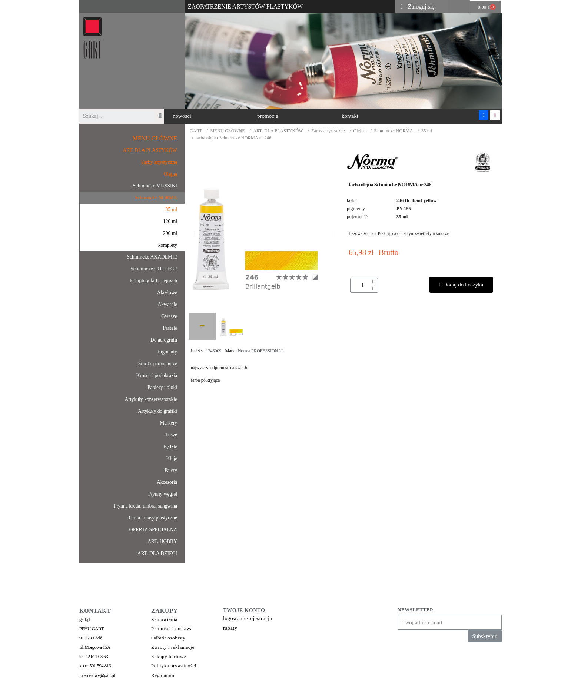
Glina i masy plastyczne (153, 518)
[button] (182, 116)
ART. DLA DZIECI (157, 553)
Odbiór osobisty (168, 638)
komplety (167, 245)
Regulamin (162, 675)
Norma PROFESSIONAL (261, 350)
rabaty (230, 628)
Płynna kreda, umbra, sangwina (145, 506)
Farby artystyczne (328, 131)
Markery (168, 423)
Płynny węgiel (162, 494)
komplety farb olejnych (153, 280)
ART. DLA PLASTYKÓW (278, 131)
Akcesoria (167, 482)
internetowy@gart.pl (97, 675)
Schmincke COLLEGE (153, 269)
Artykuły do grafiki (157, 411)
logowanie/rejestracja (247, 618)
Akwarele (167, 304)
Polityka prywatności (173, 665)
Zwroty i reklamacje (173, 647)
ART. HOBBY (162, 541)
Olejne (359, 131)
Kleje (171, 458)
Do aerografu (163, 340)
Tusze (171, 435)
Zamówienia (164, 619)
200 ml (170, 233)
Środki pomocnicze (157, 363)
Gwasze (169, 316)
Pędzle (170, 446)
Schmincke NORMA (393, 131)
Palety (171, 470)
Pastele (170, 328)
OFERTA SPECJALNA (153, 529)
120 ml (170, 221)
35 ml (426, 131)
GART (196, 131)
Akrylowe (167, 292)
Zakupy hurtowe (168, 656)
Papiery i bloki (162, 387)
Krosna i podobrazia (156, 375)
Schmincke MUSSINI (155, 186)
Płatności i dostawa (172, 628)
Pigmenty (167, 352)
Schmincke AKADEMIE (152, 257)
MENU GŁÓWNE (227, 131)
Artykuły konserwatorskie (150, 399)
